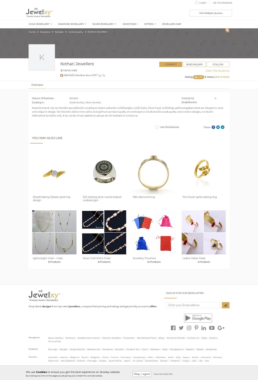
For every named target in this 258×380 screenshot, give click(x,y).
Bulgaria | (95, 357)
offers (152, 306)
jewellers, (75, 306)
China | (105, 357)
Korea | (195, 357)
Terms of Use (54, 341)
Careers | (213, 337)
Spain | (127, 360)
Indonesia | (160, 357)
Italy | (178, 357)
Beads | (200, 349)
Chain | (145, 349)
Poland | (81, 360)
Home (32, 31)
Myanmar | (53, 360)
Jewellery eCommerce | (88, 337)
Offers (149, 24)
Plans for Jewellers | (111, 337)
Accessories (211, 349)
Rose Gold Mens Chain (97, 258)
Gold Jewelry (75, 31)
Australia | (53, 357)
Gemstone (129, 24)
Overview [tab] (37, 84)
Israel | (171, 357)
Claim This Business (217, 70)
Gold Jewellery (39, 24)
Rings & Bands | (77, 349)
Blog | (162, 337)
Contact (171, 64)
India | (150, 357)
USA (207, 360)
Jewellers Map (171, 24)
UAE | (194, 360)
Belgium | (75, 357)
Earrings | (53, 349)
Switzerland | (151, 360)
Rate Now (222, 76)
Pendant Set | (133, 349)
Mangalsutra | (177, 349)
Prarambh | (129, 337)
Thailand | (175, 360)
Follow (218, 64)
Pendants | (107, 349)
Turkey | (186, 360)
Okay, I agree (142, 374)
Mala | (165, 349)
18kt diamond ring (144, 197)
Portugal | (92, 360)
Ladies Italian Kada (193, 258)
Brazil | (85, 357)
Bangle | (64, 349)
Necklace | (155, 349)
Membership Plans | (147, 337)
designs (46, 306)
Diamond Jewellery (71, 24)
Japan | (186, 357)
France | (115, 357)
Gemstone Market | (176, 337)
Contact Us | (193, 337)
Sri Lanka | (138, 360)
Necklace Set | (94, 349)
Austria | (64, 357)
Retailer (59, 31)
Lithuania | (206, 357)
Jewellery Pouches (144, 258)
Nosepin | (190, 349)
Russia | (103, 360)
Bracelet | (119, 349)
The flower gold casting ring (199, 197)
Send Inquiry (194, 64)
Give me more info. (163, 374)
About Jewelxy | (56, 337)
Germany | (126, 357)
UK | (201, 360)
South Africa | (115, 360)
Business (45, 31)
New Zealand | (68, 360)
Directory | (70, 337)
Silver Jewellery (103, 24)
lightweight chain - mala (48, 258)
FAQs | (204, 337)
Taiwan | (164, 360)
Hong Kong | (139, 357)
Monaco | (217, 357)
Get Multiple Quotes (210, 13)
